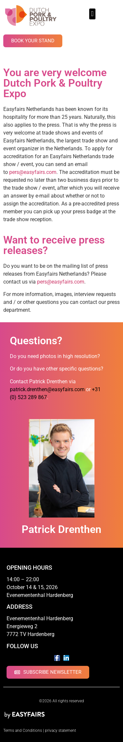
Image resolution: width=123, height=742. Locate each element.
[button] (92, 14)
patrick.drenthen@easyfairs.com (47, 389)
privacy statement (60, 730)
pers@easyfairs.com (32, 172)
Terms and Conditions (22, 730)
